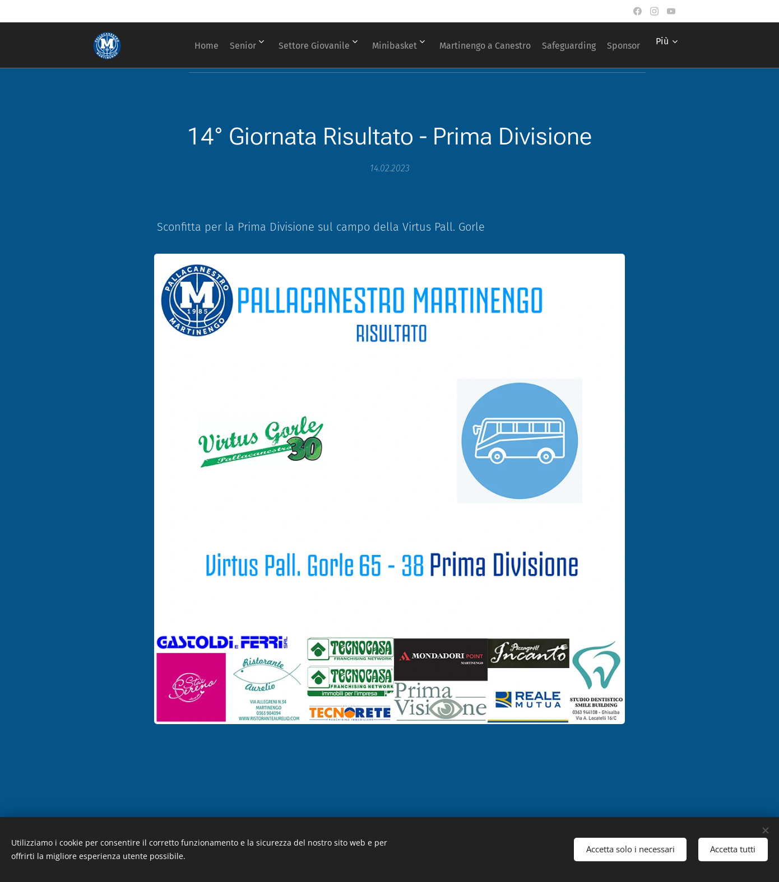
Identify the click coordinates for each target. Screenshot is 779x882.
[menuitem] (211, 45)
